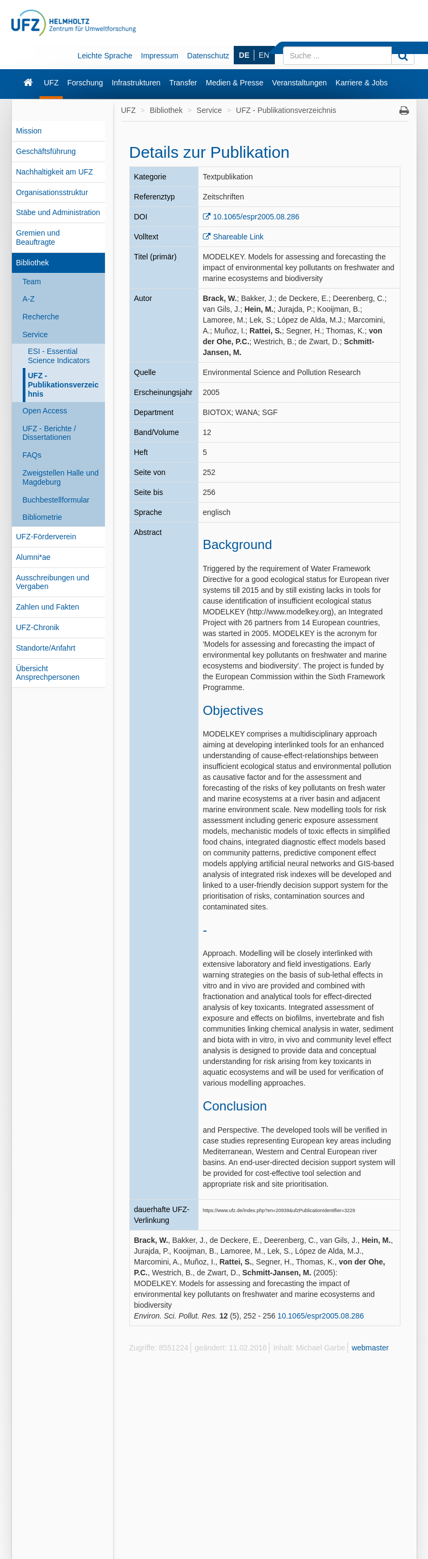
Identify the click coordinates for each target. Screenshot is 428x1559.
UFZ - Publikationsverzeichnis (63, 384)
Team (32, 281)
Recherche (41, 316)
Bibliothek (32, 262)
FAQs (32, 455)
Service (35, 334)
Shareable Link (238, 236)
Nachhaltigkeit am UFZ (54, 172)
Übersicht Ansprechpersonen (48, 673)
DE (244, 55)
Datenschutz (208, 55)
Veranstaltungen (299, 82)
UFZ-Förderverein (46, 536)
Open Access (45, 410)
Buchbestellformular (56, 500)
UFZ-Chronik (38, 627)
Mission (29, 130)
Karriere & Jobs (361, 82)
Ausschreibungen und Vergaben (52, 582)
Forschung (85, 82)
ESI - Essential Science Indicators (59, 356)
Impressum (160, 55)
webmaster (370, 1347)
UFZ (51, 82)
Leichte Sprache (104, 55)
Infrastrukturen (135, 82)
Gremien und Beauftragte (38, 237)
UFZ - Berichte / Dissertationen (49, 433)
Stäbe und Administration (58, 212)
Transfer (183, 82)
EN (264, 55)
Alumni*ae (33, 557)
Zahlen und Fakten (48, 607)
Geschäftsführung (46, 151)
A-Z (29, 299)
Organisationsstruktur (52, 192)
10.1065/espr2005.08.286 (256, 216)
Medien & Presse (235, 82)
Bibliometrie (42, 517)
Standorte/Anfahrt (46, 648)
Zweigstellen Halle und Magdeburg (61, 477)
